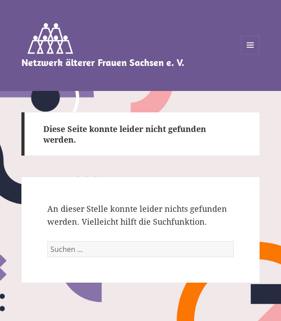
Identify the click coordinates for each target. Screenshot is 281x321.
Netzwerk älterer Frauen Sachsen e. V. (102, 62)
